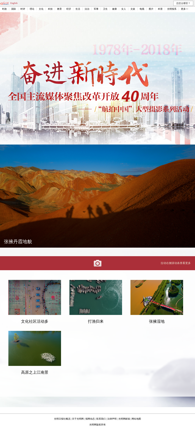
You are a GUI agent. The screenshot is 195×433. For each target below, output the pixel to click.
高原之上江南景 (34, 372)
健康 (114, 9)
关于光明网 (78, 418)
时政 (4, 9)
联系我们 (101, 418)
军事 (96, 9)
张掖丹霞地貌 (18, 241)
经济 (68, 9)
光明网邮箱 (124, 418)
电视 (142, 9)
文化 (41, 9)
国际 (13, 9)
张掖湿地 (157, 321)
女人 (123, 9)
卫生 (105, 9)
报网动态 (90, 418)
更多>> (184, 9)
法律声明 (112, 418)
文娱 (132, 9)
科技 (50, 9)
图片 (151, 9)
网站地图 (136, 418)
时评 (22, 9)
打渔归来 (96, 321)
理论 (32, 9)
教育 (59, 9)
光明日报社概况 (62, 418)
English (14, 3)
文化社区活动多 (34, 321)
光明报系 (171, 9)
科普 (160, 9)
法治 (87, 9)
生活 (77, 9)
